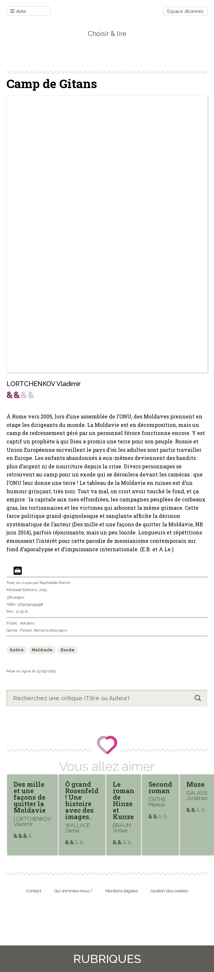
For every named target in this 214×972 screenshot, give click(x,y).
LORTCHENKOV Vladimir (43, 384)
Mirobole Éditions (21, 590)
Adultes (27, 623)
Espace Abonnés (185, 11)
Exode (68, 649)
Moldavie (42, 649)
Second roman (160, 787)
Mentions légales (121, 890)
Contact (33, 890)
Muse (195, 784)
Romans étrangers (50, 630)
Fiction (26, 630)
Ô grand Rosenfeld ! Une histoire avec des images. (82, 800)
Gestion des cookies (169, 890)
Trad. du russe (19, 582)
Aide (18, 11)
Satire (17, 649)
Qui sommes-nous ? (73, 890)
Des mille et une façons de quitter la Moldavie (30, 797)
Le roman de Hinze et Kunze (123, 800)
